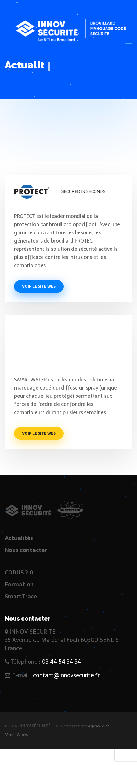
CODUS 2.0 (19, 572)
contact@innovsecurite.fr (66, 675)
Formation (19, 584)
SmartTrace (21, 596)
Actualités (19, 538)
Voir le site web (39, 286)
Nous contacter (26, 550)
